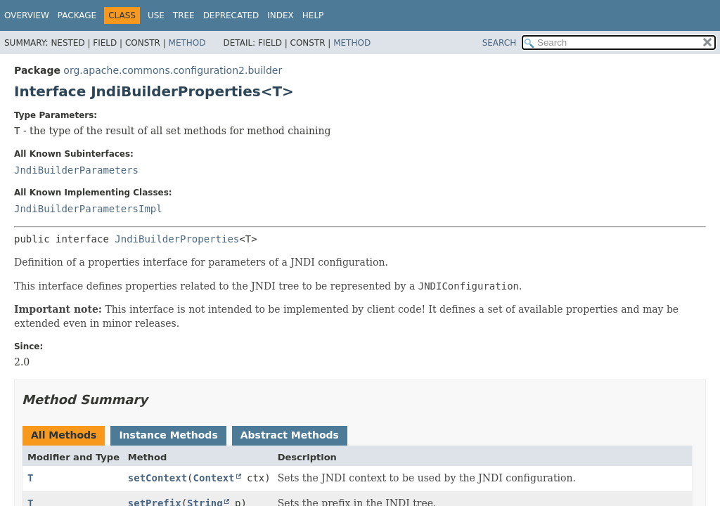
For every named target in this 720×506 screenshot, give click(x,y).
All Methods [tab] (63, 435)
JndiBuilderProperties (177, 239)
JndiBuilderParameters (76, 170)
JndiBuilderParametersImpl (88, 208)
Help (313, 15)
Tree (184, 15)
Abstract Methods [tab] (289, 435)
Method (187, 43)
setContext (157, 478)
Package (77, 15)
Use (156, 15)
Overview (26, 15)
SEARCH (499, 43)
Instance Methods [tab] (168, 435)
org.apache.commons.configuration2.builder (172, 70)
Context (214, 478)
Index (280, 15)
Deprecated (231, 15)
